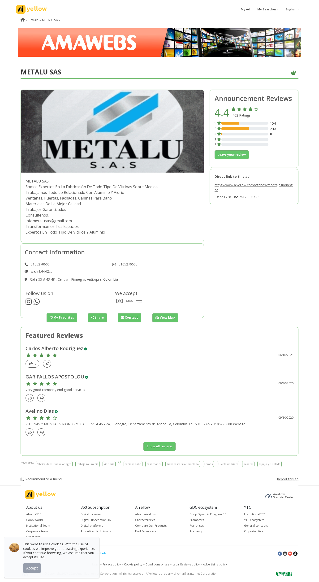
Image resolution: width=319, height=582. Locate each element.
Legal (95, 564)
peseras (248, 463)
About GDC (33, 514)
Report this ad (287, 479)
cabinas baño (133, 463)
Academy (196, 531)
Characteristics (145, 520)
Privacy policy (112, 564)
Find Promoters (145, 531)
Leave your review (232, 154)
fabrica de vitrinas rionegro (54, 463)
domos (208, 463)
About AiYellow (145, 514)
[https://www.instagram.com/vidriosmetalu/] (29, 303)
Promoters (197, 520)
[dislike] (48, 363)
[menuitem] (23, 20)
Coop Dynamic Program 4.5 (208, 514)
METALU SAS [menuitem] (51, 20)
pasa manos (154, 463)
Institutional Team (38, 526)
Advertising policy (215, 564)
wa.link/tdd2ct (41, 271)
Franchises (197, 526)
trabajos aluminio (88, 463)
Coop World (34, 520)
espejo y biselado (269, 463)
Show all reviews (159, 446)
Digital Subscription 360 (96, 520)
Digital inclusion (91, 514)
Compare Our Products (151, 526)
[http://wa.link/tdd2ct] (37, 303)
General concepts (256, 526)
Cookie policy (133, 564)
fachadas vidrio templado (183, 463)
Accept (32, 567)
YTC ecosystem (254, 520)
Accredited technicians (96, 531)
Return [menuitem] (33, 20)
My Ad (245, 9)
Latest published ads (92, 553)
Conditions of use (157, 564)
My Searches (266, 9)
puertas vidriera (228, 463)
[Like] (33, 363)
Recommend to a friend (41, 479)
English (291, 9)
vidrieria (109, 463)
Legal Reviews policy (186, 564)
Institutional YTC (255, 514)
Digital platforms (92, 526)
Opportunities (253, 531)
